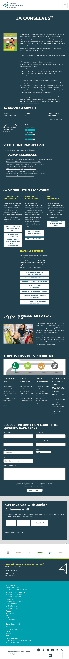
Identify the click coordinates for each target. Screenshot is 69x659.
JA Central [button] (27, 654)
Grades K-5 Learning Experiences (34, 282)
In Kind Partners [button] (12, 606)
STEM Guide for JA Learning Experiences (20, 176)
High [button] (7, 635)
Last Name (40, 432)
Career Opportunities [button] (13, 624)
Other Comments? (10, 465)
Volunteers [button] (10, 585)
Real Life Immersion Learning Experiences (35, 296)
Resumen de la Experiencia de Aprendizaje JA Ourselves (25, 173)
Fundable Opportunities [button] (14, 601)
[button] (39, 650)
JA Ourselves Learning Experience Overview (21, 169)
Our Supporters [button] (11, 604)
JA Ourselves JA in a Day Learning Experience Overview (25, 164)
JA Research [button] (10, 620)
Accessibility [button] (10, 654)
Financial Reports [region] (12, 608)
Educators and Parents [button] (15, 592)
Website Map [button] (19, 654)
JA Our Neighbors (55, 119)
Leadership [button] (10, 613)
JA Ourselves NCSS (34, 239)
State (37, 449)
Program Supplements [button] (14, 594)
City (5, 449)
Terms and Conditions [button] (13, 651)
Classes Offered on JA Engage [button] (16, 589)
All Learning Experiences (34, 278)
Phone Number (42, 441)
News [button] (8, 626)
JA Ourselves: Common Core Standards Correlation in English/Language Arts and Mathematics (13, 239)
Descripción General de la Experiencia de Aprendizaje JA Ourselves (29, 159)
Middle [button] (8, 633)
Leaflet (67, 543)
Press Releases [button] (11, 622)
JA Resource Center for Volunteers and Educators (23, 171)
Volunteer (23, 523)
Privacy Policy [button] (25, 651)
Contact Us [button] (9, 573)
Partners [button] (9, 599)
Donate (11, 523)
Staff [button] (7, 615)
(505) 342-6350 (9, 575)
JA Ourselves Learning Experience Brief (19, 166)
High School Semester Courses (34, 291)
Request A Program (40, 523)
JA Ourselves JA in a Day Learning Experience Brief (23, 162)
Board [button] (8, 617)
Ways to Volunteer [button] (12, 587)
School (6, 457)
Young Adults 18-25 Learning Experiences (34, 302)
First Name (8, 432)
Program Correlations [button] (13, 596)
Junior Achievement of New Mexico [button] (18, 640)
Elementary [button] (10, 631)
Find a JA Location (12, 642)
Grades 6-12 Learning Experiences (34, 286)
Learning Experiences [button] (15, 629)
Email (6, 441)
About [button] (8, 611)
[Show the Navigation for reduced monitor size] (65, 5)
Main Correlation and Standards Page (13, 228)
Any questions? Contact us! (14, 532)
